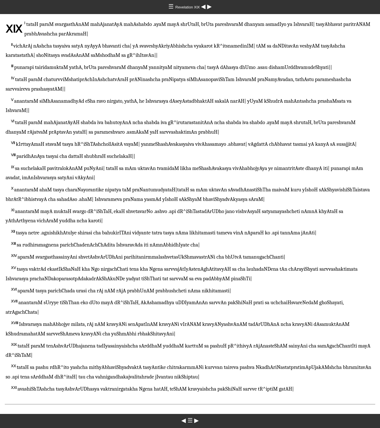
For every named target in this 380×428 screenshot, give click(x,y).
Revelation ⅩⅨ (188, 7)
